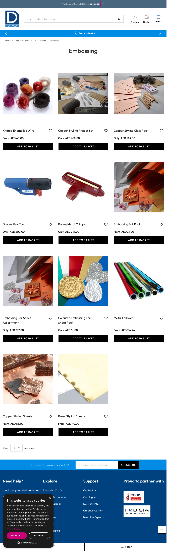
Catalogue (89, 497)
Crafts (43, 40)
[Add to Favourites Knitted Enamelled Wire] (50, 131)
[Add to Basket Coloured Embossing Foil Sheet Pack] (83, 338)
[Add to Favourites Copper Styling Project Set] (106, 131)
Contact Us (89, 490)
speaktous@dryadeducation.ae (21, 490)
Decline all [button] (39, 535)
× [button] (49, 498)
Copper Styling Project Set (75, 131)
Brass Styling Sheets (71, 416)
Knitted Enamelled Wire (18, 131)
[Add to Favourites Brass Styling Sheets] (106, 416)
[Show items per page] (16, 447)
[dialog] (28, 521)
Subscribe (128, 465)
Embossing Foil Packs (128, 224)
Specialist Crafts (22, 40)
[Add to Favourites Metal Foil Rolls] (161, 318)
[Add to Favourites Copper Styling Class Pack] (161, 131)
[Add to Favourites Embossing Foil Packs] (161, 224)
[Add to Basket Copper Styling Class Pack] (139, 146)
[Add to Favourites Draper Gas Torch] (50, 224)
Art (34, 40)
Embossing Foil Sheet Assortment (17, 320)
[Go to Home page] (12, 19)
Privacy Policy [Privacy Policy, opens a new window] (13, 529)
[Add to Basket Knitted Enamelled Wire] (28, 146)
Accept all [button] (17, 535)
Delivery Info (91, 503)
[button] (28, 542)
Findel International (55, 497)
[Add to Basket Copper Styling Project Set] (83, 146)
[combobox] (74, 19)
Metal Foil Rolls (123, 318)
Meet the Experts (93, 517)
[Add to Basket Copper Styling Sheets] (28, 432)
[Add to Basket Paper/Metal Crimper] (83, 240)
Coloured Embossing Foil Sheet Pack (74, 320)
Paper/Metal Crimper (72, 224)
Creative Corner (93, 510)
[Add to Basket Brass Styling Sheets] (83, 432)
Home (8, 40)
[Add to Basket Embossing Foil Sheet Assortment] (28, 338)
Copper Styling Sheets (17, 416)
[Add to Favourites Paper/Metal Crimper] (106, 224)
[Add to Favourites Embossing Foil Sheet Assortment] (50, 318)
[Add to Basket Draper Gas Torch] (28, 240)
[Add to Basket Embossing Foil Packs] (139, 240)
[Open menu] (158, 17)
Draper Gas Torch (15, 224)
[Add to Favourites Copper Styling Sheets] (50, 416)
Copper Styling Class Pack (131, 131)
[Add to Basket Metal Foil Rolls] (139, 338)
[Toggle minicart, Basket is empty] (147, 19)
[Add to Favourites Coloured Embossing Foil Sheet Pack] (106, 318)
